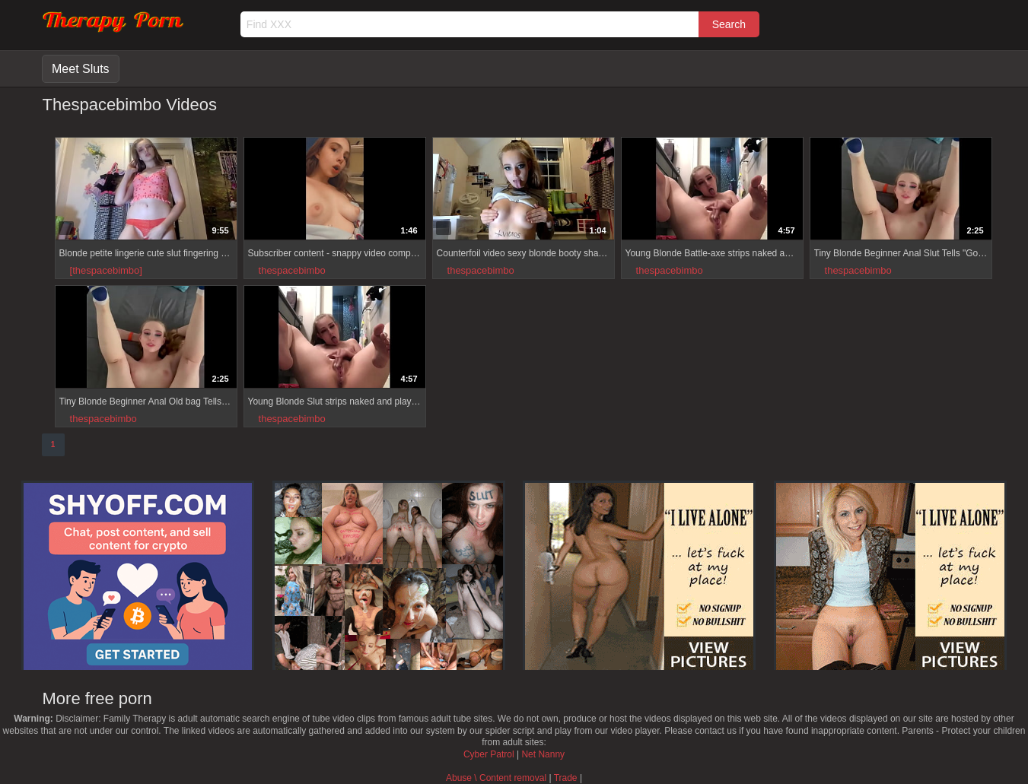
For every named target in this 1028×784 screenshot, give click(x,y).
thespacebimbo (292, 270)
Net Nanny (543, 754)
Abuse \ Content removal (496, 778)
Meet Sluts (81, 68)
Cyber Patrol (488, 754)
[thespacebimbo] (106, 270)
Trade (566, 778)
